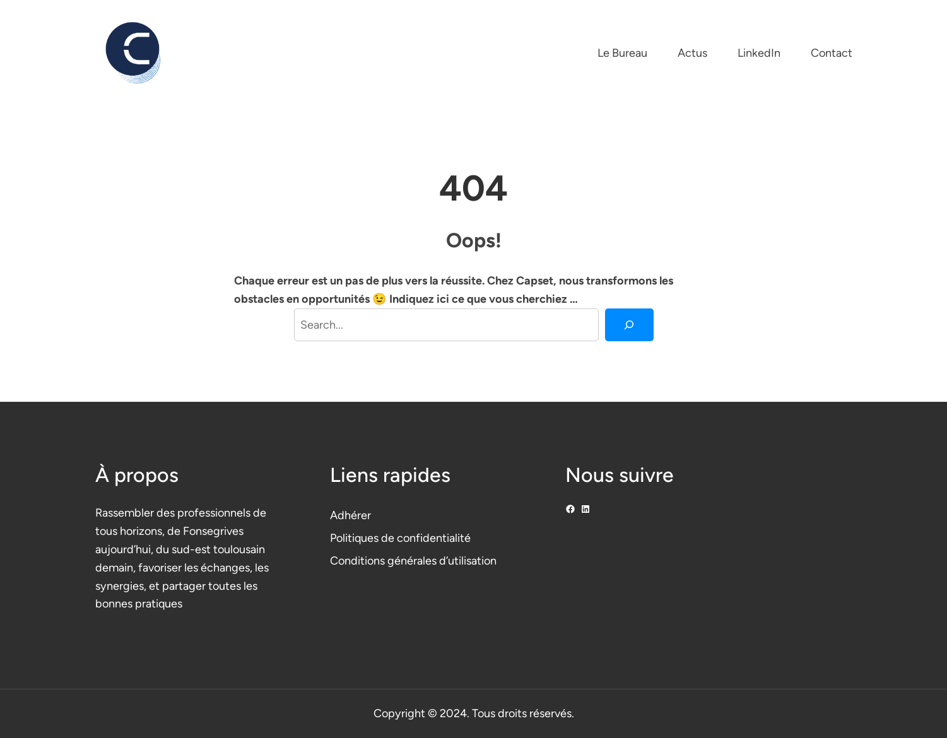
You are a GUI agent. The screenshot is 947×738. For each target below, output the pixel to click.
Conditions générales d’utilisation (413, 561)
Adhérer (350, 515)
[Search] (629, 324)
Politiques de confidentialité (400, 538)
